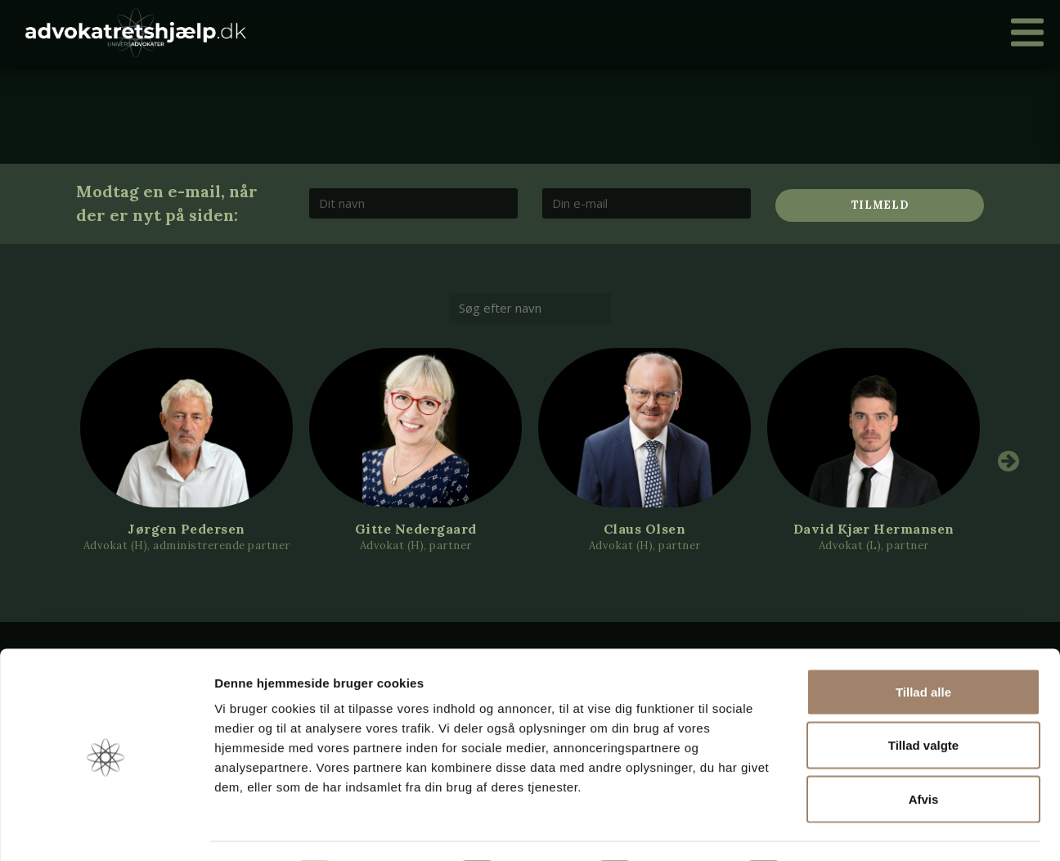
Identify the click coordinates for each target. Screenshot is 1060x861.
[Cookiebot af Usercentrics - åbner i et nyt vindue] (105, 829)
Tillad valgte (923, 700)
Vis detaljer (850, 829)
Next (1008, 461)
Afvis (924, 753)
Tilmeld (880, 205)
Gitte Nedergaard (416, 529)
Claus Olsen (645, 529)
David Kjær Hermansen (873, 529)
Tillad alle (923, 646)
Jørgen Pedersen (186, 529)
